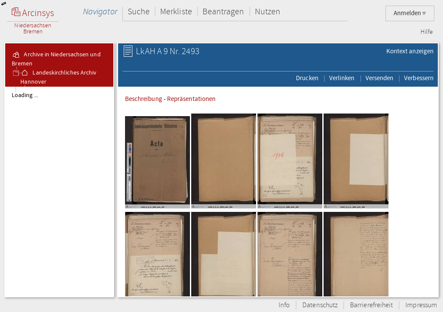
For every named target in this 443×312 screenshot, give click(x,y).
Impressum (421, 305)
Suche (139, 11)
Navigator (100, 11)
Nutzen (267, 11)
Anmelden (410, 13)
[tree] (59, 191)
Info (284, 305)
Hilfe (427, 32)
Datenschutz (319, 305)
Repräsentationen (191, 98)
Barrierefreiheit (371, 305)
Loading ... (25, 95)
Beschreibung (143, 98)
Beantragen (223, 11)
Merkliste (176, 11)
